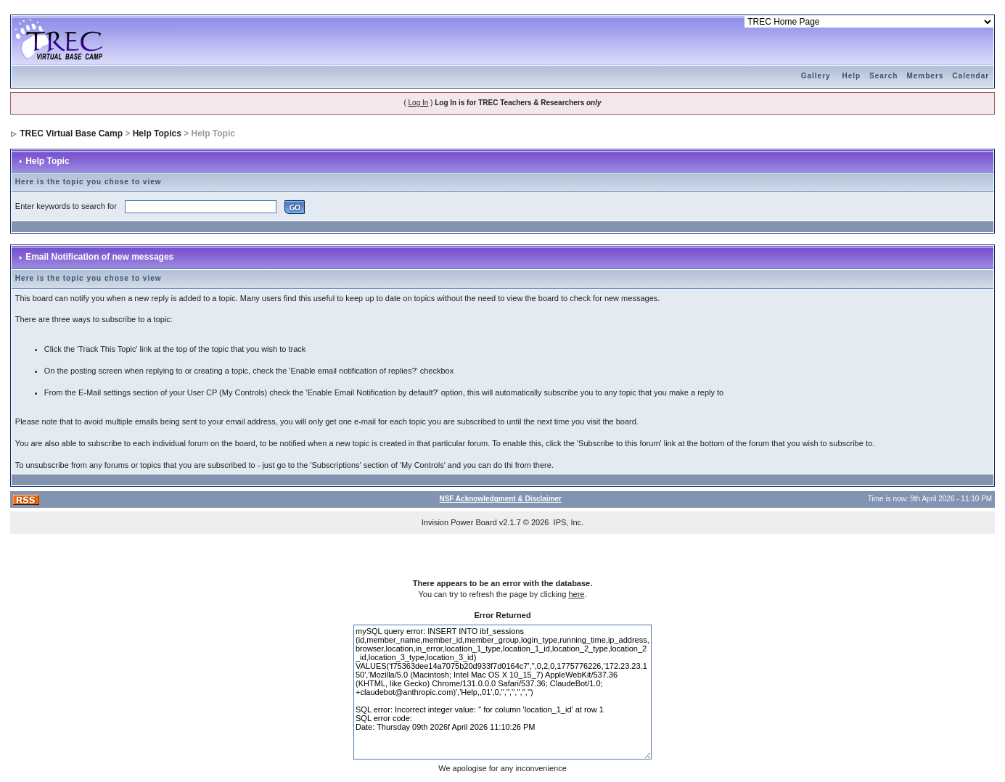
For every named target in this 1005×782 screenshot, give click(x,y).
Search (883, 76)
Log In (419, 103)
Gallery (816, 76)
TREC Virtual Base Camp (71, 133)
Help (851, 76)
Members (924, 76)
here (576, 594)
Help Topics (157, 133)
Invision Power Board (459, 522)
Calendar (970, 76)
